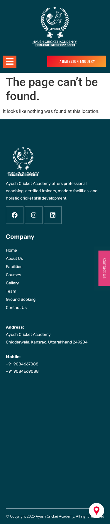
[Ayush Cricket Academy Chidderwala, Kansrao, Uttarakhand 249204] (55, 438)
